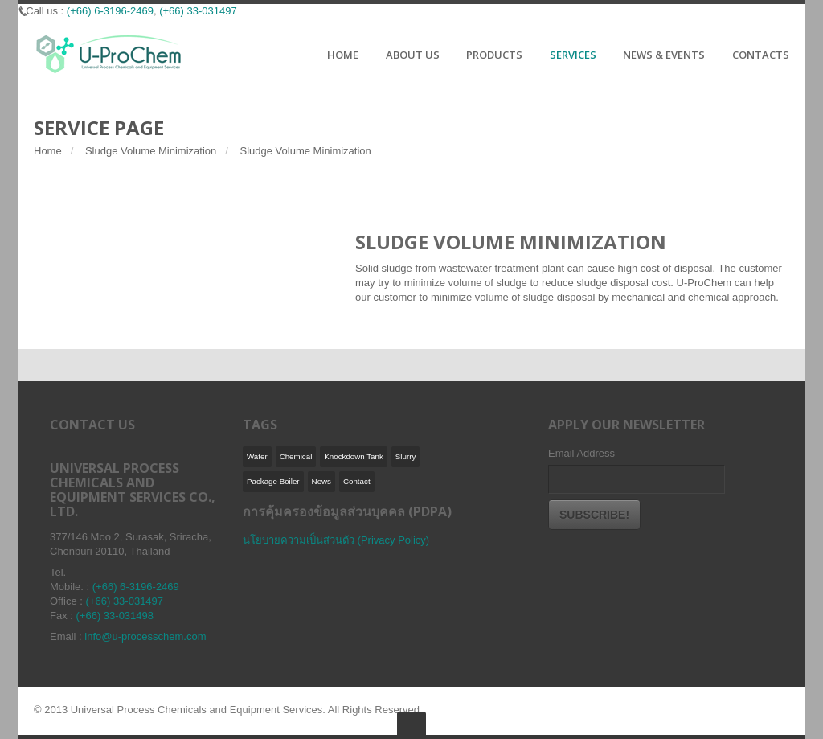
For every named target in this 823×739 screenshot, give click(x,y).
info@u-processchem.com (145, 636)
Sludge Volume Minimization (150, 151)
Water (257, 456)
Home (48, 151)
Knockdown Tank (353, 456)
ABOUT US (413, 55)
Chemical (296, 456)
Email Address (581, 453)
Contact (357, 481)
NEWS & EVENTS (664, 55)
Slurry (405, 456)
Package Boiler (273, 481)
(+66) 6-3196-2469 (110, 11)
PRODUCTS (494, 55)
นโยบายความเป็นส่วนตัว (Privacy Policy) (336, 540)
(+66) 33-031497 (198, 11)
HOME (342, 55)
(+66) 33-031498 (115, 616)
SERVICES (573, 55)
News (321, 481)
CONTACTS (760, 55)
